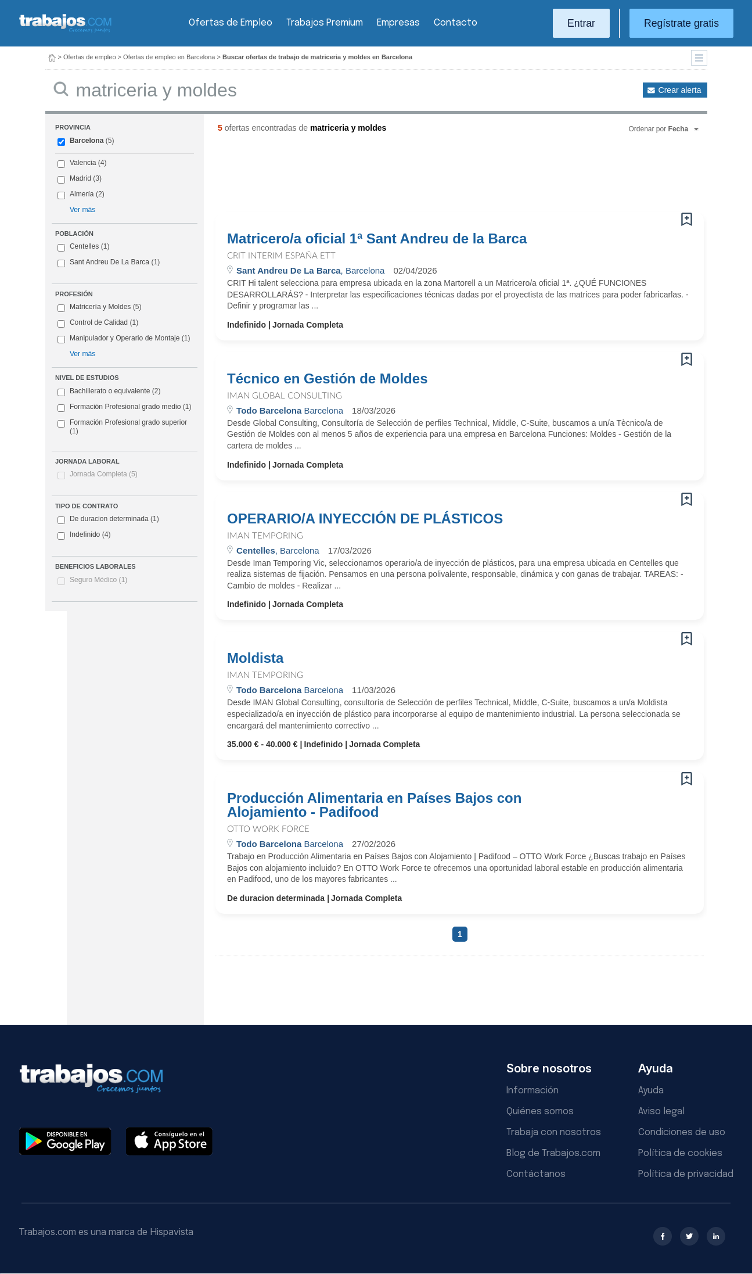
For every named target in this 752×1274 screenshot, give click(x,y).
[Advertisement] (436, 177)
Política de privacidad (685, 1174)
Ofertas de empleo (89, 56)
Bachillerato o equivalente (109, 391)
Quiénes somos (540, 1112)
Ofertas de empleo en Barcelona (169, 56)
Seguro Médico (99, 580)
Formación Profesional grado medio (124, 407)
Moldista (255, 658)
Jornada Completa (104, 474)
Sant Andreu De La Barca (109, 262)
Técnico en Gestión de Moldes (327, 379)
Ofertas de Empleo (230, 23)
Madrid (80, 178)
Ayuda (651, 1091)
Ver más (82, 210)
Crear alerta (680, 90)
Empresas (398, 23)
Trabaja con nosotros (553, 1132)
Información (532, 1091)
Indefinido (84, 535)
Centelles (84, 246)
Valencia (83, 163)
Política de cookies (680, 1153)
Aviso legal (661, 1112)
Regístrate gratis (681, 23)
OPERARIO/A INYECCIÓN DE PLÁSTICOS (365, 519)
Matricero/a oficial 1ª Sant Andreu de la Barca (377, 239)
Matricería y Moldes (100, 307)
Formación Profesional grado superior (122, 427)
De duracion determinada (108, 519)
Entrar (581, 23)
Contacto (455, 23)
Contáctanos (536, 1174)
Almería (82, 194)
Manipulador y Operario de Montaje (125, 338)
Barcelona (86, 141)
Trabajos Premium (324, 23)
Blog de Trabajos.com (553, 1153)
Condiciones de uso (681, 1132)
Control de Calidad (99, 322)
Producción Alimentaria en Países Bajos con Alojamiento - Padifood (374, 805)
